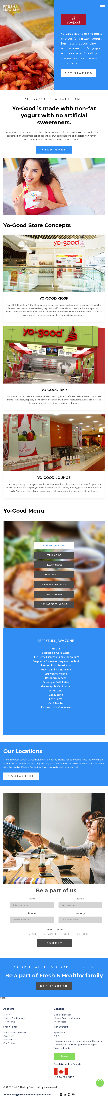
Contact (64, 1056)
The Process (60, 1022)
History (6, 1015)
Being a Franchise (62, 1015)
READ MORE (54, 149)
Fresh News (9, 1022)
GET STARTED (79, 73)
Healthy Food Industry (14, 1018)
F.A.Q (56, 1036)
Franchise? (8, 1036)
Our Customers (10, 1043)
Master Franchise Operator (67, 1018)
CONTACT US (21, 776)
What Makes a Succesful (15, 1032)
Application (59, 1032)
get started (54, 986)
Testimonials (9, 1039)
